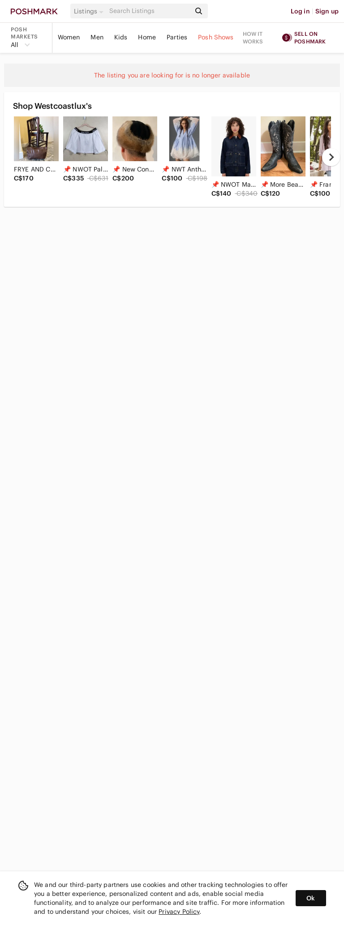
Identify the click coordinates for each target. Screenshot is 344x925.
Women (69, 37)
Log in (300, 11)
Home (147, 37)
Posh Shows (216, 37)
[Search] (149, 11)
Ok (310, 898)
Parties (177, 37)
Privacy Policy (179, 912)
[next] (331, 157)
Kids (121, 37)
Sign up (327, 11)
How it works (253, 37)
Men (96, 37)
